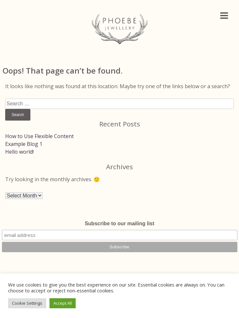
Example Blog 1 (23, 143)
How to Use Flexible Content (39, 136)
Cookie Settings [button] (27, 303)
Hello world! (19, 151)
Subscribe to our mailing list (119, 223)
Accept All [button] (62, 303)
